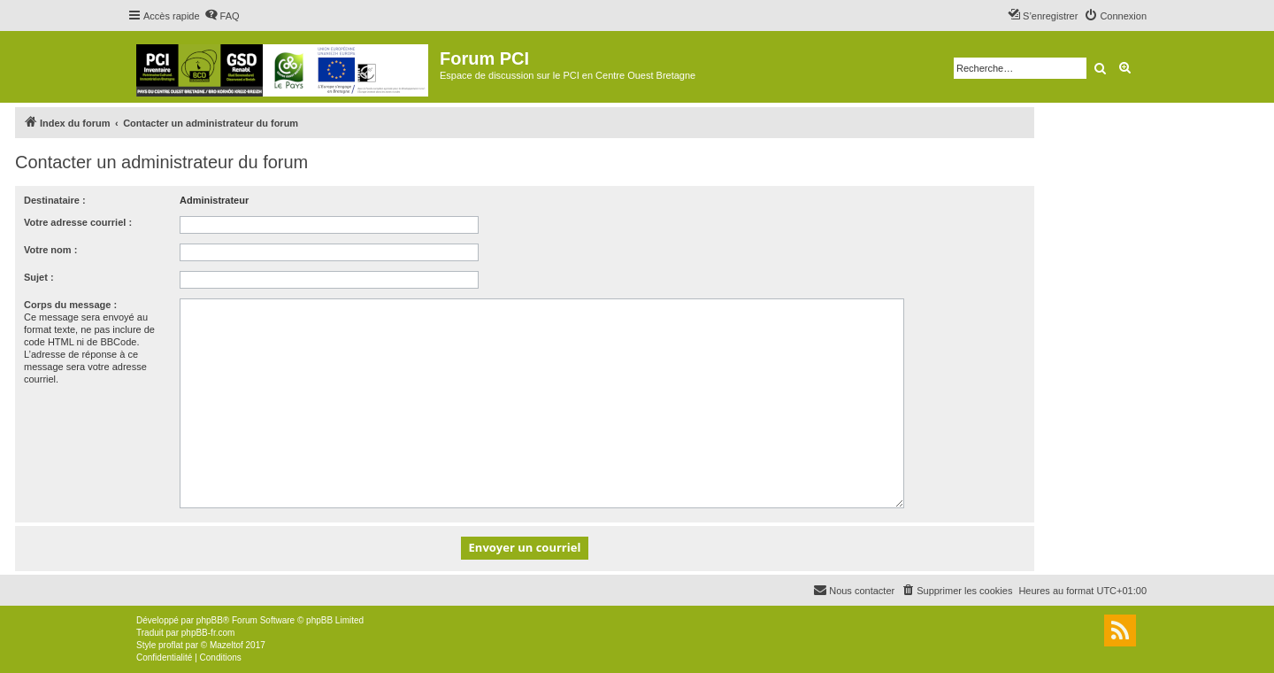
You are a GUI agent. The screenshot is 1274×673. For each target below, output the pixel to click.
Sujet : (39, 277)
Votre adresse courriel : (78, 222)
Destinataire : (55, 200)
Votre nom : (50, 249)
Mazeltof (226, 645)
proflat (170, 645)
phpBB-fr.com (208, 633)
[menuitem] (222, 16)
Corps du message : (70, 304)
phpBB (209, 620)
